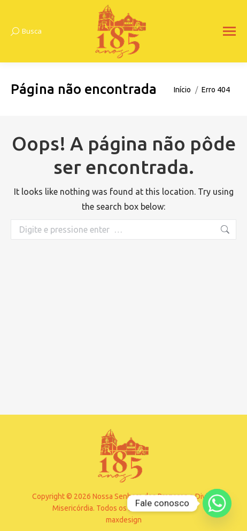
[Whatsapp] (217, 503)
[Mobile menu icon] (229, 31)
